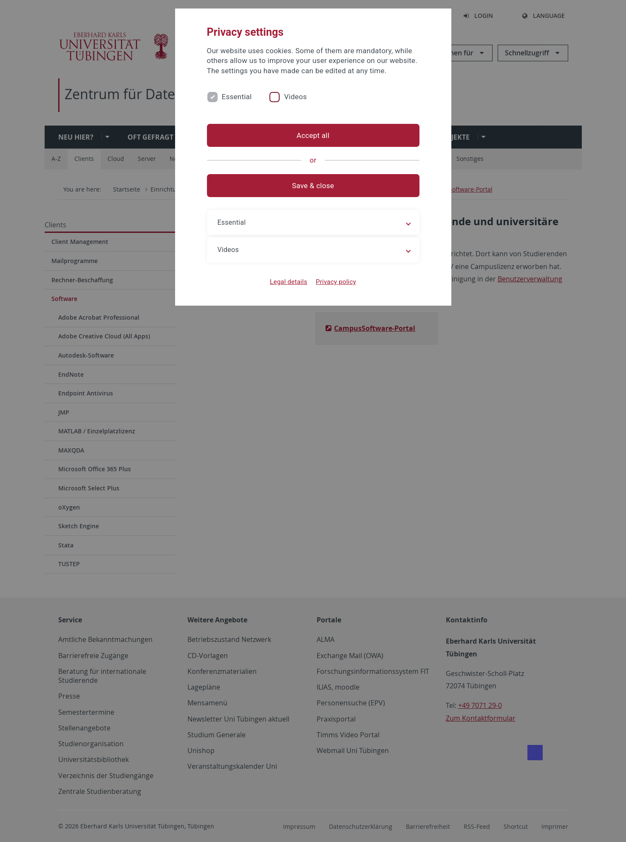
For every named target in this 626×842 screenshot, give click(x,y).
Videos (295, 96)
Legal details (288, 282)
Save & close (313, 185)
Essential (237, 96)
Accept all (313, 135)
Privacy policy (336, 282)
